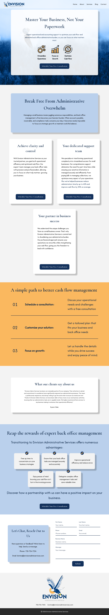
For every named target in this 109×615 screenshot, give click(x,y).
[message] (78, 553)
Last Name (82, 522)
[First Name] (66, 525)
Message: (59, 547)
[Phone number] (66, 534)
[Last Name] (89, 525)
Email (80, 530)
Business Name (60, 539)
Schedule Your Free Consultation (54, 66)
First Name (59, 522)
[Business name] (78, 542)
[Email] (89, 534)
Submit (78, 564)
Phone (57, 530)
